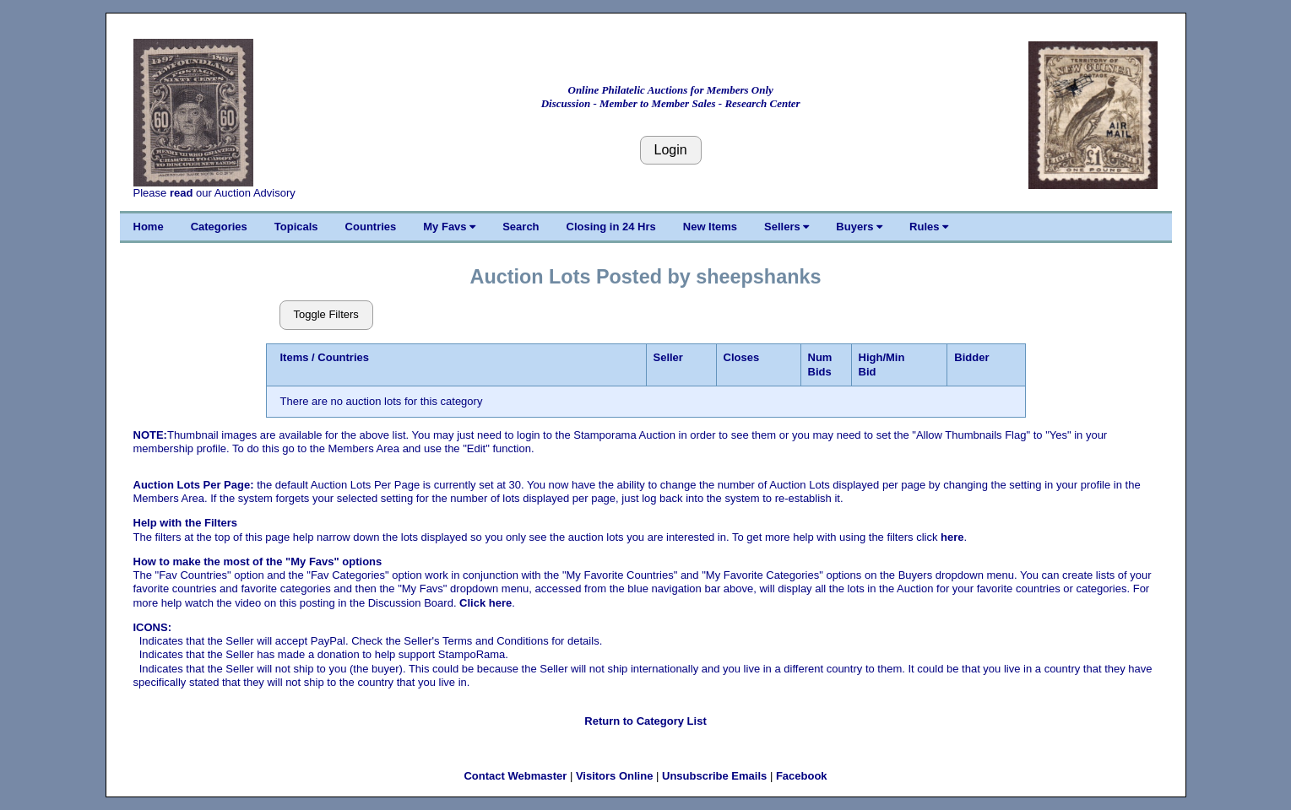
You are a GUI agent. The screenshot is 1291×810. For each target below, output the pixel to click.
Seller (668, 357)
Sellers (786, 226)
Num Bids (820, 364)
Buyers (859, 226)
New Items (710, 226)
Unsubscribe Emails (714, 776)
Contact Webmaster (515, 776)
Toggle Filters (326, 314)
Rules (928, 226)
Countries (371, 226)
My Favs (449, 226)
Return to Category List (645, 721)
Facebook (801, 776)
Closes (742, 357)
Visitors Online (615, 776)
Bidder (971, 357)
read (181, 192)
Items (294, 357)
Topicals (296, 226)
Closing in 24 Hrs (611, 226)
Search (520, 226)
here (952, 537)
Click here (485, 603)
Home (148, 226)
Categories (219, 226)
